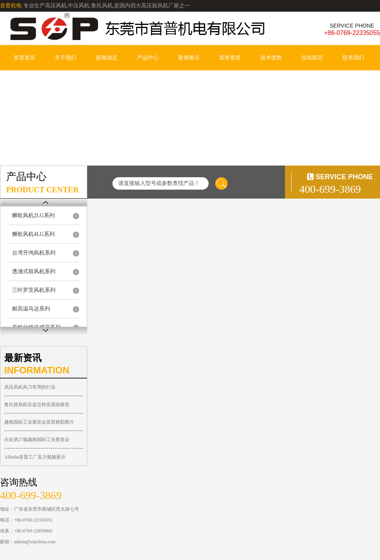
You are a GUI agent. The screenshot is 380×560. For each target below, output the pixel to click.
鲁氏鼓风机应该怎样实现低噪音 (36, 404)
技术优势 (271, 58)
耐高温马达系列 (31, 309)
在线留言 (312, 58)
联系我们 (353, 58)
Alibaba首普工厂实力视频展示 (35, 457)
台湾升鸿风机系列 (33, 253)
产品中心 (148, 58)
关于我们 (65, 58)
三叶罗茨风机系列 (33, 290)
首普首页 (24, 58)
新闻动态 (106, 58)
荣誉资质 (230, 58)
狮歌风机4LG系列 (33, 234)
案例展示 (189, 58)
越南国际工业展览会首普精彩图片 (39, 422)
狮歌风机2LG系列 (33, 215)
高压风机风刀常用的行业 (29, 387)
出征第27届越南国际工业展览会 (36, 439)
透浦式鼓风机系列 (33, 271)
